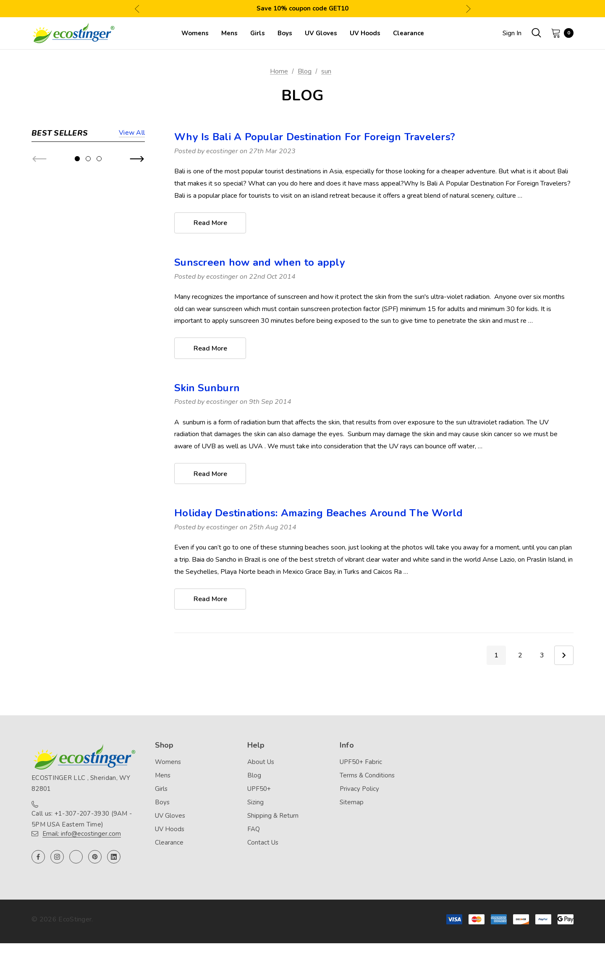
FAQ (253, 830)
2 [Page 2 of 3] (520, 656)
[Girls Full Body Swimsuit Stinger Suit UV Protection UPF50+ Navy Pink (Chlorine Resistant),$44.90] (48, 313)
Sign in (512, 33)
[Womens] (195, 33)
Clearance (169, 843)
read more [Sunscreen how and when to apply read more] (210, 348)
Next (563, 656)
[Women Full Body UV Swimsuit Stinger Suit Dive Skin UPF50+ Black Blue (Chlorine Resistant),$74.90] (48, 174)
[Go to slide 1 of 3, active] (77, 366)
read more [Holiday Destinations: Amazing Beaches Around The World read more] (210, 600)
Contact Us (262, 843)
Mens (162, 776)
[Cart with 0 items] (560, 33)
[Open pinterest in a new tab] (95, 858)
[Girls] (257, 33)
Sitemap (352, 803)
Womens (168, 763)
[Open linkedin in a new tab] (113, 858)
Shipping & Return (273, 816)
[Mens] (229, 33)
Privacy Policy (359, 789)
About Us (260, 763)
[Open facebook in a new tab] (38, 858)
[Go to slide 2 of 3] (88, 366)
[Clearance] (408, 33)
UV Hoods (169, 830)
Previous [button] (137, 9)
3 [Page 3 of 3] (542, 656)
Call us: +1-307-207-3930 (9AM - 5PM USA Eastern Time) (81, 820)
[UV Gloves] (321, 33)
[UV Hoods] (365, 33)
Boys (162, 803)
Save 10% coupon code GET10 (302, 8)
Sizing (255, 803)
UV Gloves (170, 816)
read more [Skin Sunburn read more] (210, 474)
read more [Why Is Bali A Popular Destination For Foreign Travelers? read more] (210, 223)
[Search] (536, 33)
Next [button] (468, 9)
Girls (161, 789)
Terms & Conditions (367, 776)
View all (132, 133)
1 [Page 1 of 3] (496, 656)
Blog (254, 776)
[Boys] (285, 33)
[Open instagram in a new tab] (57, 858)
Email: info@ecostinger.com (81, 835)
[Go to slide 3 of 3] (99, 366)
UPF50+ (259, 789)
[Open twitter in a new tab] (76, 858)
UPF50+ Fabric (361, 763)
